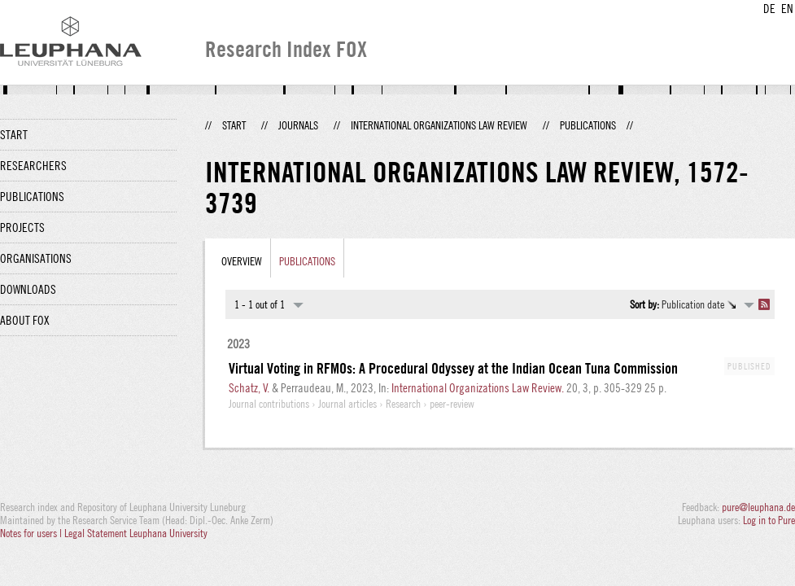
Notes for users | (32, 533)
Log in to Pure (769, 520)
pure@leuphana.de (758, 507)
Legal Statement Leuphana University (135, 533)
